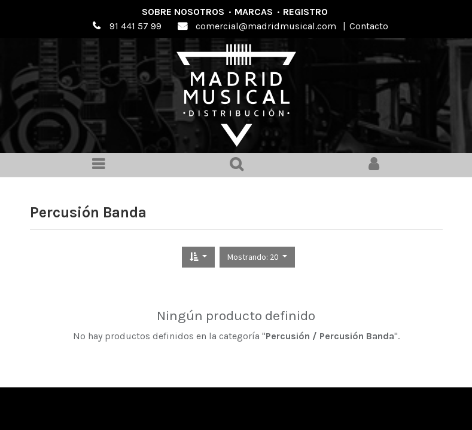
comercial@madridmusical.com (266, 26)
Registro (305, 11)
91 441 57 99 (135, 26)
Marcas (254, 11)
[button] (198, 257)
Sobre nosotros (183, 11)
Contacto (368, 26)
